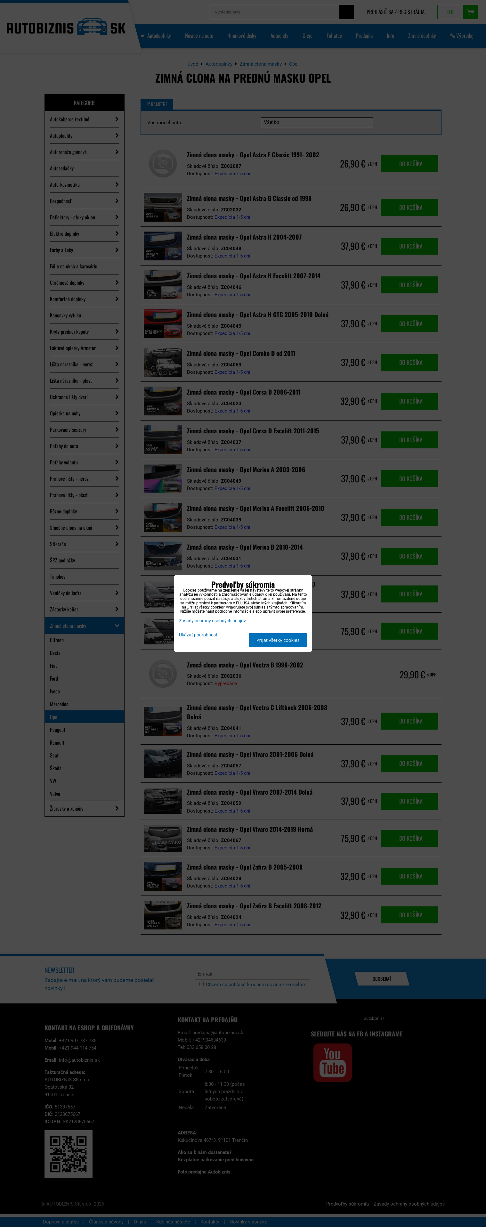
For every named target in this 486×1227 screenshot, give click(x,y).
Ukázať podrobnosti (198, 635)
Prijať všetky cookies (278, 640)
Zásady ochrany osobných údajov (212, 621)
